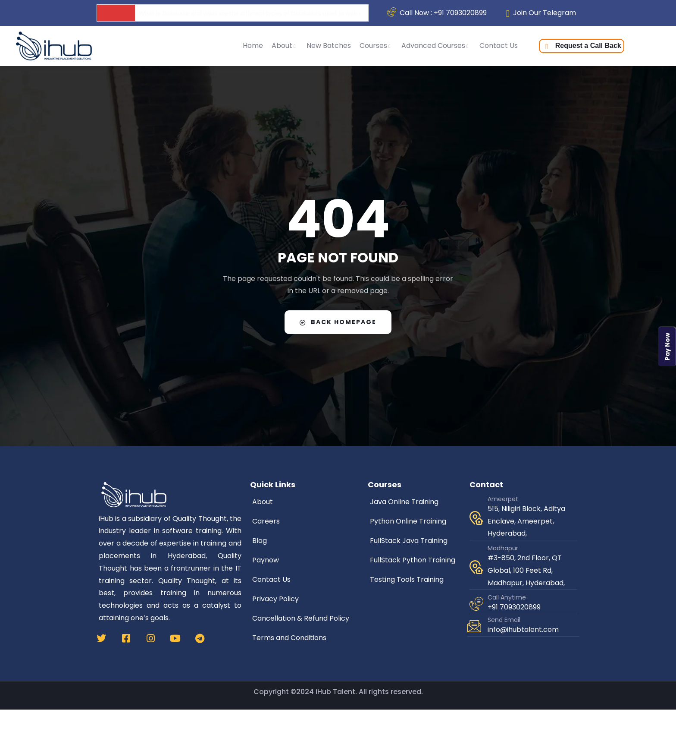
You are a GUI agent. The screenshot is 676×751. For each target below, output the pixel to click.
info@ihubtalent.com (523, 629)
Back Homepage (338, 322)
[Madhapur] (476, 567)
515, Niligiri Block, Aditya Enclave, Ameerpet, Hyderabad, (526, 521)
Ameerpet (503, 499)
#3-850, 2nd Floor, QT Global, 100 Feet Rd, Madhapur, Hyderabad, (526, 570)
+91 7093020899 (514, 607)
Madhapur (503, 548)
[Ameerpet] (476, 518)
